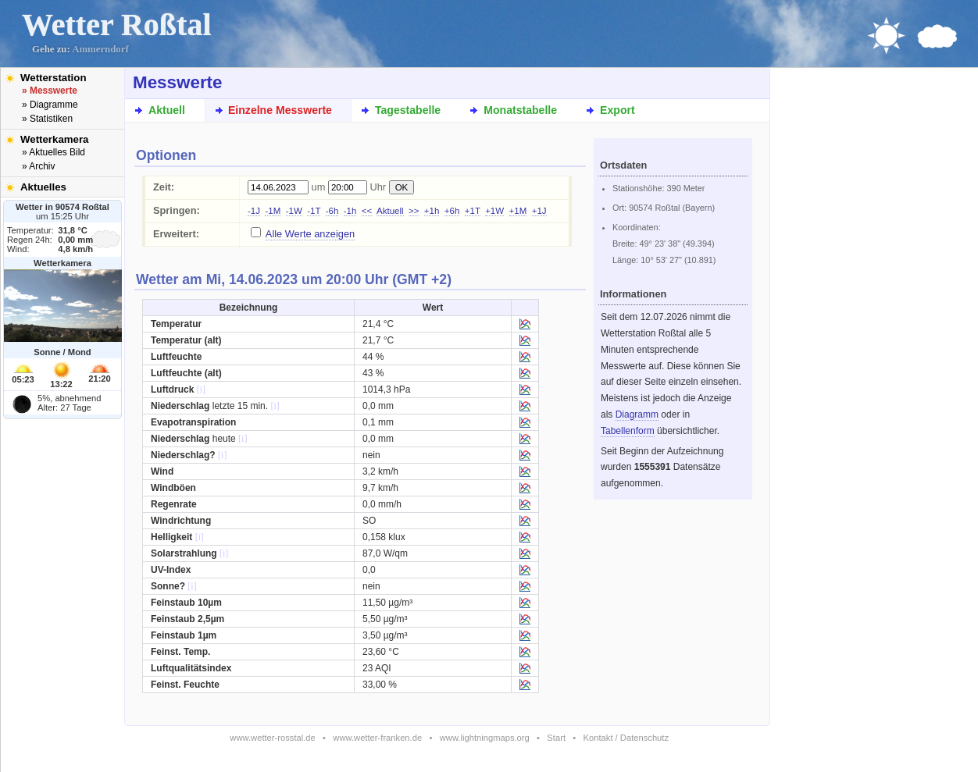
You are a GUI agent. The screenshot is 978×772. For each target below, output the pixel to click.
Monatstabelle (520, 110)
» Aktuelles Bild (53, 152)
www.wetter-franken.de (377, 737)
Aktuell (166, 110)
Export (617, 110)
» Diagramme (50, 104)
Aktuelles (43, 187)
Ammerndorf (100, 49)
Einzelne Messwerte (280, 110)
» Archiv (38, 166)
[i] (201, 389)
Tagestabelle (408, 110)
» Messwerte (49, 90)
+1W (494, 210)
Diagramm (637, 414)
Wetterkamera (54, 139)
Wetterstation (53, 78)
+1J (539, 210)
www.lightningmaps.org (485, 737)
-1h (350, 210)
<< (367, 210)
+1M (518, 210)
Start (556, 737)
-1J (254, 210)
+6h (452, 210)
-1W (294, 210)
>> (414, 210)
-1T (313, 210)
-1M (272, 210)
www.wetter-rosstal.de (272, 737)
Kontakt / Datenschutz (626, 737)
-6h (332, 210)
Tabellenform (628, 430)
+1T (472, 210)
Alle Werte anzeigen (310, 234)
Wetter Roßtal (117, 24)
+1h (432, 210)
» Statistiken (47, 118)
